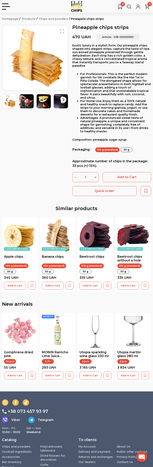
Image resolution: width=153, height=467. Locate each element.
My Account (87, 446)
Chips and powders (53, 19)
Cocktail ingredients (17, 452)
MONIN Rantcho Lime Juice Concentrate (55, 356)
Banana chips (53, 256)
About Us (123, 446)
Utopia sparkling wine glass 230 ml (94, 354)
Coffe (44, 465)
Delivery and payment (94, 452)
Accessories (11, 457)
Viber (11, 420)
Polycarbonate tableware (51, 448)
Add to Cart (126, 177)
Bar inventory (12, 462)
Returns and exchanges (87, 459)
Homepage (10, 19)
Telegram (41, 420)
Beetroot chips (91, 256)
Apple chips (13, 256)
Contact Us (125, 462)
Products (28, 19)
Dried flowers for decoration (52, 457)
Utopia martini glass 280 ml (129, 354)
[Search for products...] (129, 7)
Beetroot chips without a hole (129, 258)
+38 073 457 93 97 (25, 411)
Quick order (104, 191)
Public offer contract (132, 452)
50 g (126, 149)
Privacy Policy (127, 457)
